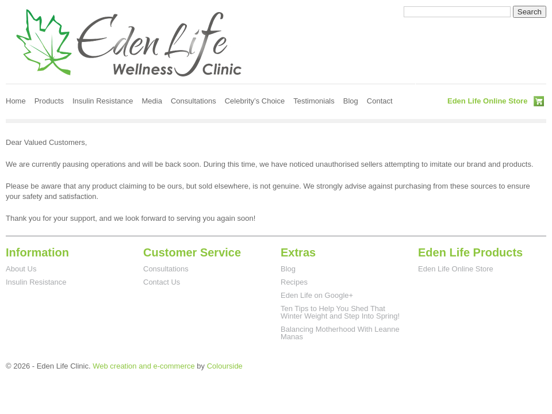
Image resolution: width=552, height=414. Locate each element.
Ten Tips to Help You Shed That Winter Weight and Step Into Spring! (340, 312)
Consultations (193, 101)
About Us (21, 268)
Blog (350, 101)
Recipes (294, 282)
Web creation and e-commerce (144, 366)
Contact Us (161, 282)
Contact (380, 101)
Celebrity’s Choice (255, 101)
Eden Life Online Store (487, 101)
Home (16, 101)
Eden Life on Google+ (317, 295)
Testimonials (314, 101)
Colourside (225, 366)
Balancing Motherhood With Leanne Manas (340, 333)
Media (152, 101)
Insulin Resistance (102, 101)
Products (49, 101)
